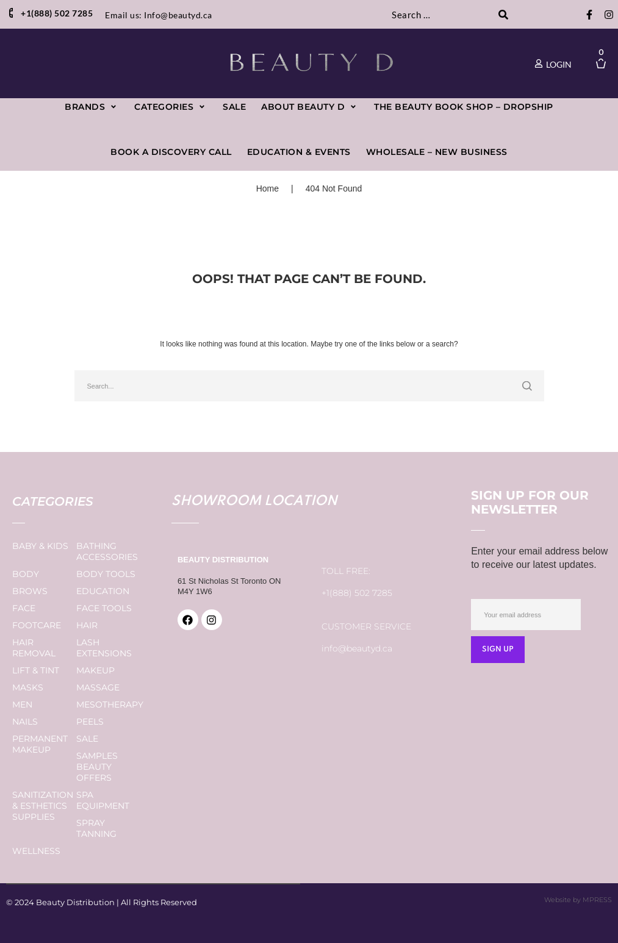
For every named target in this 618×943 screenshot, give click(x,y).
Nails (25, 721)
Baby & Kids (40, 545)
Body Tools (105, 573)
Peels (90, 721)
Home (267, 188)
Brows (30, 591)
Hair (87, 625)
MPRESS (597, 899)
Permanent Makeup (40, 744)
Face (23, 608)
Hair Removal (34, 648)
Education (102, 591)
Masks (27, 687)
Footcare (36, 625)
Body (25, 573)
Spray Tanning (96, 828)
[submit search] (503, 14)
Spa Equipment (102, 800)
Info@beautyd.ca (178, 15)
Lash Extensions (104, 648)
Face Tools (104, 608)
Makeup (95, 670)
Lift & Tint (35, 670)
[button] (92, 107)
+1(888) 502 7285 (357, 592)
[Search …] (440, 14)
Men (22, 704)
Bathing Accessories (107, 551)
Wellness (36, 850)
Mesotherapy (109, 704)
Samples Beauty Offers (97, 766)
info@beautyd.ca (357, 648)
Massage (98, 687)
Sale (87, 738)
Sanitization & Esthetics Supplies (42, 805)
